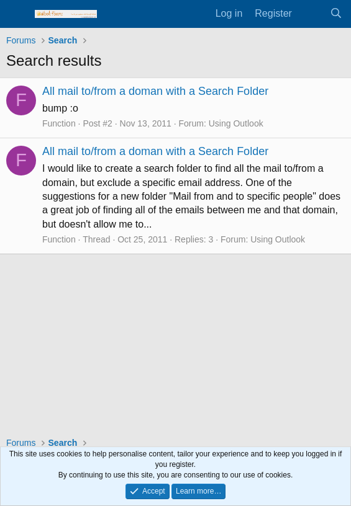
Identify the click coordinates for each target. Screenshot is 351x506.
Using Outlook (236, 123)
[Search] (336, 13)
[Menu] (17, 14)
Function (59, 123)
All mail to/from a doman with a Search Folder (155, 91)
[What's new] (311, 13)
